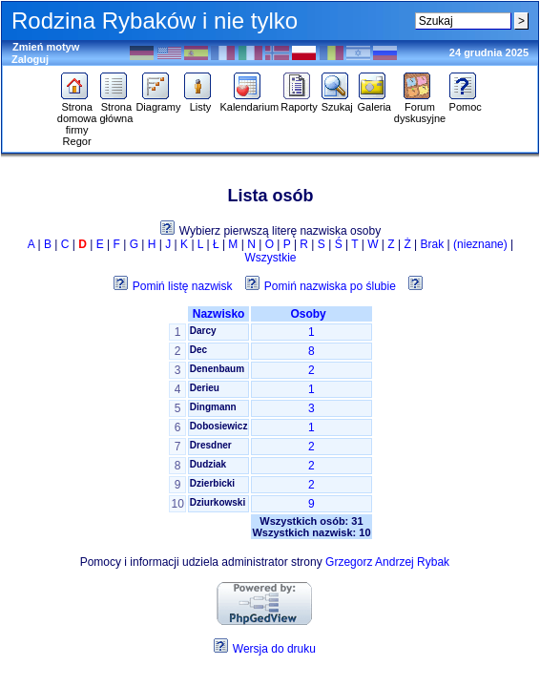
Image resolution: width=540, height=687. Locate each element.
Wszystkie (271, 257)
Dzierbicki (212, 483)
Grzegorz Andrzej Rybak (387, 562)
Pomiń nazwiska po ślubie (330, 286)
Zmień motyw (45, 46)
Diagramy (157, 102)
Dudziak (208, 464)
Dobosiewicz (219, 426)
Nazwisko (219, 314)
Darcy (203, 330)
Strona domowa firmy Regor (77, 119)
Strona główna (116, 108)
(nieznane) (480, 244)
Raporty (299, 102)
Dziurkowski (217, 502)
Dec (198, 349)
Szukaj (337, 102)
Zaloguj (30, 59)
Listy (200, 102)
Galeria (374, 102)
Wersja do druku (274, 649)
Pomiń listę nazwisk (183, 286)
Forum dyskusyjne (420, 108)
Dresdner (211, 445)
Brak (433, 244)
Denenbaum (217, 369)
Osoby (311, 314)
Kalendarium (249, 102)
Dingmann (213, 407)
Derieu (204, 388)
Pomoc (465, 102)
